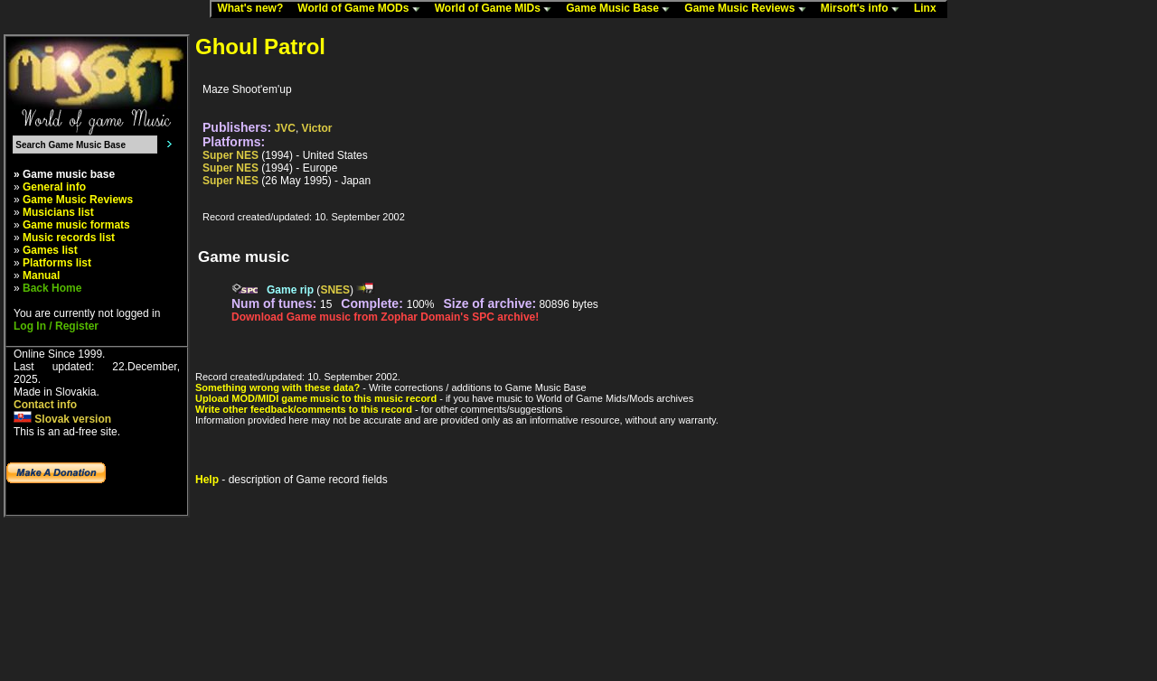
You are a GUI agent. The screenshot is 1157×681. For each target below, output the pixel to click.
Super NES (230, 155)
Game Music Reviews (748, 9)
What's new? (254, 9)
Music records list (69, 237)
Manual (41, 275)
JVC (285, 128)
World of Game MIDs (497, 9)
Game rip (290, 290)
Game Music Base (622, 9)
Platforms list (57, 263)
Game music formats (76, 225)
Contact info (45, 404)
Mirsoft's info (864, 9)
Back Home (52, 288)
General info (54, 187)
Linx (929, 9)
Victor (317, 128)
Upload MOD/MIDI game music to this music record (316, 398)
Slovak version (62, 419)
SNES (335, 290)
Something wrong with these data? (277, 387)
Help (207, 479)
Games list (50, 250)
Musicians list (58, 212)
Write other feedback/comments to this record (303, 409)
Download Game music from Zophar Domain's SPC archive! (385, 317)
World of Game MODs (362, 9)
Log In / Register (56, 326)
